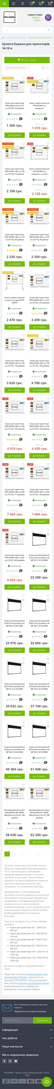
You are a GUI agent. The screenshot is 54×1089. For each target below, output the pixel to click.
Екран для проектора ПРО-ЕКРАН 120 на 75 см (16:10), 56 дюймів (14, 106)
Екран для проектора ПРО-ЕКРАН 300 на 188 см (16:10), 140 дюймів (15, 426)
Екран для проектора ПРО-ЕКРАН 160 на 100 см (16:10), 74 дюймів (15, 171)
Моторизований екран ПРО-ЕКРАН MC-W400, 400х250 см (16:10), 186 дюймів (14, 814)
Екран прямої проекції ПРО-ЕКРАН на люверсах (39, 106)
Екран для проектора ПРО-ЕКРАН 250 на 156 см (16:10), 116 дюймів (15, 363)
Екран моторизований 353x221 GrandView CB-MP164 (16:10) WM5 (14, 749)
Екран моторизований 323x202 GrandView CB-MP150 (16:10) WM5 (39, 686)
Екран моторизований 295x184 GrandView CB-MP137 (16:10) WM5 (14, 686)
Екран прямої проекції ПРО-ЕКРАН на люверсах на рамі (39, 171)
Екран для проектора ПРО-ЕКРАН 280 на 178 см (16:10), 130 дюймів (39, 363)
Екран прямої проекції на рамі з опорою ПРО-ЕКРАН (14, 300)
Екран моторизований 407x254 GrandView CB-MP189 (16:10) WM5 (39, 749)
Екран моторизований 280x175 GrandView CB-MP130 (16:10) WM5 (39, 623)
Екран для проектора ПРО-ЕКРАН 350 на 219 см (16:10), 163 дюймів (39, 426)
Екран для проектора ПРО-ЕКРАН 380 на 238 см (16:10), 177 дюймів (15, 492)
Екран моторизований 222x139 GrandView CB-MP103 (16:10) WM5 (39, 557)
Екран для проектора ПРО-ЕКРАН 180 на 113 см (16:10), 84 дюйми (15, 237)
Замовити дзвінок (36, 18)
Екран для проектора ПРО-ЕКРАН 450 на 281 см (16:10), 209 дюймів (15, 557)
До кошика (14, 135)
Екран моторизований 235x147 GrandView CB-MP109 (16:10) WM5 (14, 623)
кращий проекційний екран (33, 983)
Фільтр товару (27, 60)
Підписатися (42, 1020)
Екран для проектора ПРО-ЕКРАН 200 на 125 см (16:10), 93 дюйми (39, 237)
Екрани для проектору (16, 37)
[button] (22, 3)
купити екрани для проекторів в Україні (25, 976)
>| (39, 854)
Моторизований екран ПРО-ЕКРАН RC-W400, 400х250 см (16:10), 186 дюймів (39, 814)
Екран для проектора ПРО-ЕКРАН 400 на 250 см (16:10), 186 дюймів (39, 492)
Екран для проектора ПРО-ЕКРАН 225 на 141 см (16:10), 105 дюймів (39, 300)
